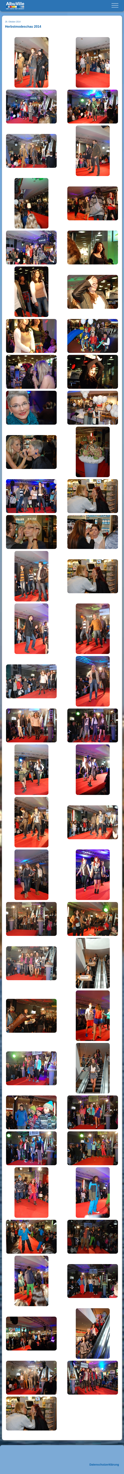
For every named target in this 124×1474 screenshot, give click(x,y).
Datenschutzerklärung (104, 1464)
